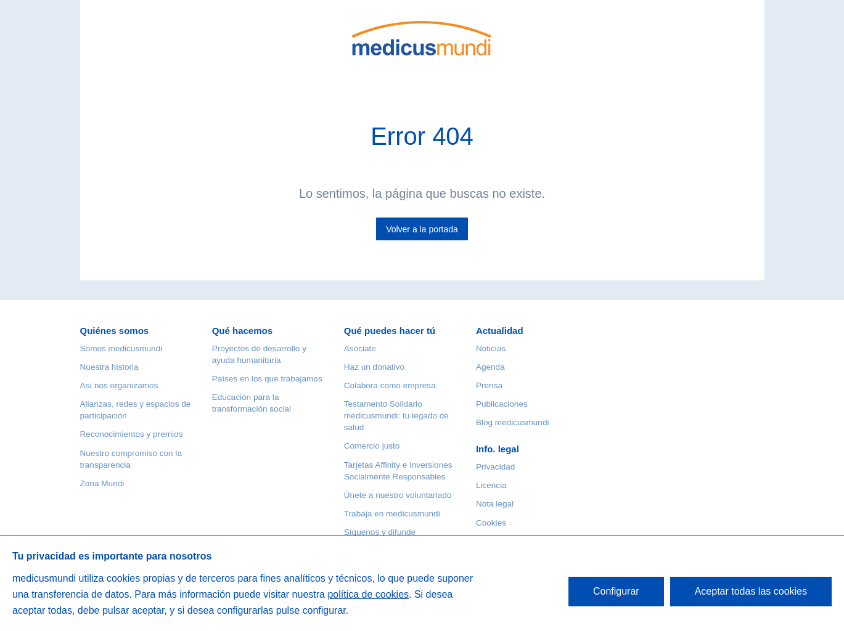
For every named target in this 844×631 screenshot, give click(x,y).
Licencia (491, 485)
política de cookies (368, 594)
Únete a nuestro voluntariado (398, 495)
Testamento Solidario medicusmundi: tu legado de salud (396, 415)
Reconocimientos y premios (131, 434)
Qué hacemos (242, 330)
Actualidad (499, 330)
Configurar (616, 591)
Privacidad (495, 466)
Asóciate (360, 348)
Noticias (491, 348)
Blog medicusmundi (512, 422)
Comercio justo (372, 445)
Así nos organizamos (119, 385)
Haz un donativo (374, 367)
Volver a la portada (422, 229)
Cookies (491, 522)
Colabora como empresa (390, 385)
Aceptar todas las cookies (751, 591)
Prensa (489, 385)
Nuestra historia (109, 367)
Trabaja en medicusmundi (392, 513)
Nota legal (495, 503)
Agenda (490, 367)
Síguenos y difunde (380, 532)
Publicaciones (502, 404)
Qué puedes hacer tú (389, 330)
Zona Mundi (102, 483)
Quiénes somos (114, 330)
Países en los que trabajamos (267, 378)
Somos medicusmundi (121, 348)
